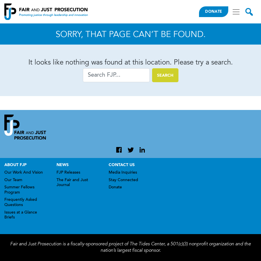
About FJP (15, 165)
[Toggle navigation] (236, 11)
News (62, 165)
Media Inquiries (123, 173)
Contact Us (122, 165)
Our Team (13, 180)
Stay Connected (123, 180)
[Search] (116, 75)
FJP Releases (68, 173)
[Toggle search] (249, 12)
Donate (213, 12)
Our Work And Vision (23, 173)
